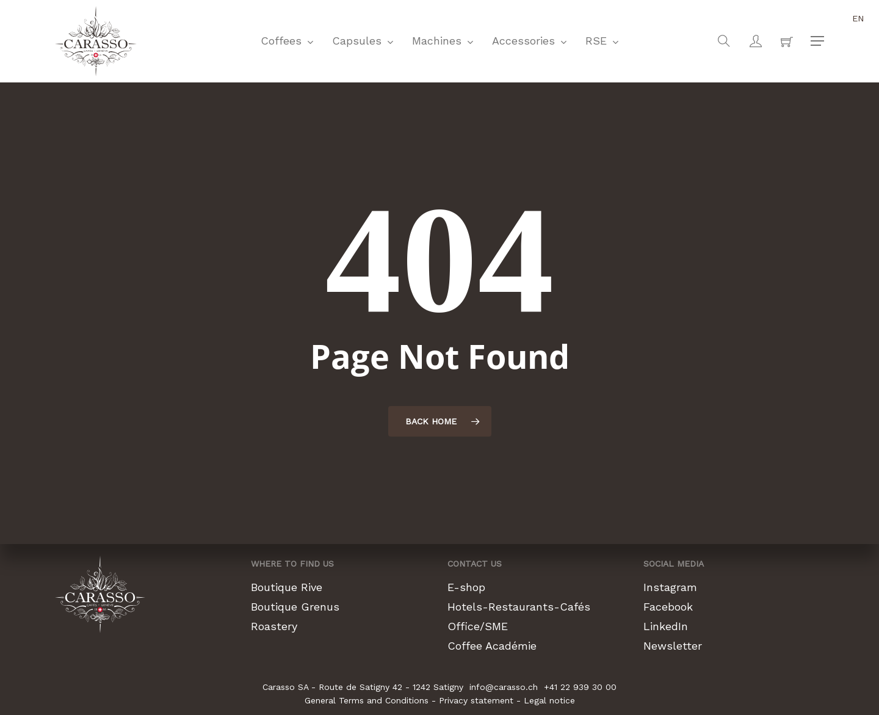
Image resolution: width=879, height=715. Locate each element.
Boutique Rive (286, 587)
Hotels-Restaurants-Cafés (518, 606)
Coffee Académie (492, 645)
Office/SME (477, 626)
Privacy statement (476, 700)
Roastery (274, 626)
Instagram (670, 587)
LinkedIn (665, 626)
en (858, 18)
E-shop (466, 587)
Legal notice (549, 700)
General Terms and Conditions (367, 700)
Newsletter (672, 645)
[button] (817, 41)
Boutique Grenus (295, 606)
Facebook (668, 606)
